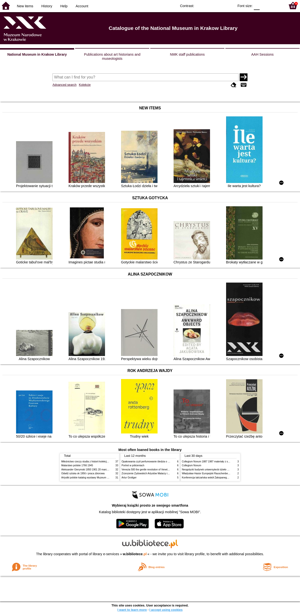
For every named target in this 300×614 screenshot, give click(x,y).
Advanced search (65, 84)
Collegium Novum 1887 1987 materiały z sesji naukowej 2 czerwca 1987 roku (224, 461)
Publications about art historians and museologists (112, 56)
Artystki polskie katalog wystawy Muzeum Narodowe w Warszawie (97, 477)
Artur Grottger (129, 477)
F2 (276, 5)
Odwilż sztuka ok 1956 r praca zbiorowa (83, 473)
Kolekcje (84, 84)
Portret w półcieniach (133, 465)
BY (229, 5)
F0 (256, 5)
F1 (265, 5)
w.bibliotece (135, 554)
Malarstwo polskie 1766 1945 (77, 465)
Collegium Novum (191, 465)
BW (209, 5)
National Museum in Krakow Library (37, 54)
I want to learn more (132, 610)
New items (25, 6)
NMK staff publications (187, 54)
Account (82, 6)
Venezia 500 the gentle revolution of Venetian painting (151, 469)
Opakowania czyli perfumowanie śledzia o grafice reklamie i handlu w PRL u (163, 461)
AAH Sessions (262, 54)
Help (64, 6)
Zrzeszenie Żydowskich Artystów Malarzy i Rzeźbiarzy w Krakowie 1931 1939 (164, 473)
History (46, 6)
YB (219, 5)
